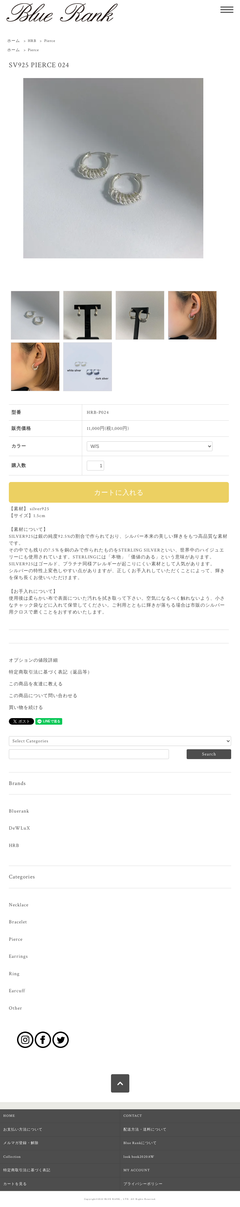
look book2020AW (139, 1157)
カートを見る (15, 1184)
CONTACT (132, 1116)
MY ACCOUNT (136, 1170)
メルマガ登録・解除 (21, 1143)
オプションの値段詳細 (33, 660)
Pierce (49, 40)
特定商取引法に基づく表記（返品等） (50, 672)
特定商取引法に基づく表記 (26, 1170)
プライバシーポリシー (143, 1184)
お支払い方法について (23, 1129)
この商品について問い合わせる (43, 696)
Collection (12, 1157)
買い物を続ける (26, 708)
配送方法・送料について (145, 1129)
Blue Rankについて (140, 1143)
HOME (9, 1116)
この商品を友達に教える (36, 684)
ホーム (13, 40)
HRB (32, 40)
